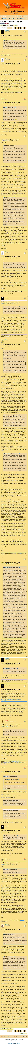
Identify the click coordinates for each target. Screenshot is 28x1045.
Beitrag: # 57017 (4, 258)
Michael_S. (7, 924)
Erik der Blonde (22, 553)
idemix (6, 58)
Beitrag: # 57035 (4, 726)
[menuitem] (4, 16)
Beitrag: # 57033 (4, 691)
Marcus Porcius (7, 263)
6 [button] (19, 28)
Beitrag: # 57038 (4, 832)
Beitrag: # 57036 (4, 773)
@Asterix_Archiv (18, 762)
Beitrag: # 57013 (4, 104)
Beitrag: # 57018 (4, 303)
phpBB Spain (15, 1040)
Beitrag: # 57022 (4, 346)
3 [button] (14, 28)
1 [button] (11, 28)
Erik (5, 40)
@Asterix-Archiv (6, 762)
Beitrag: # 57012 (4, 64)
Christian (2, 98)
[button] (8, 28)
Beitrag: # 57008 (4, 37)
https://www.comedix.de (16, 761)
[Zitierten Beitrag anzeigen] (14, 40)
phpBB (10, 1039)
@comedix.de (3, 763)
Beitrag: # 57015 (4, 140)
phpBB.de (19, 1042)
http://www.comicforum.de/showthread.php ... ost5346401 (11, 700)
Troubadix (6, 668)
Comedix (7, 23)
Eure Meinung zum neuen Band (11, 22)
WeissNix (7, 30)
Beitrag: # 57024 (4, 563)
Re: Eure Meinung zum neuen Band (12, 35)
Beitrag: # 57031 (4, 664)
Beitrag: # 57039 (4, 864)
